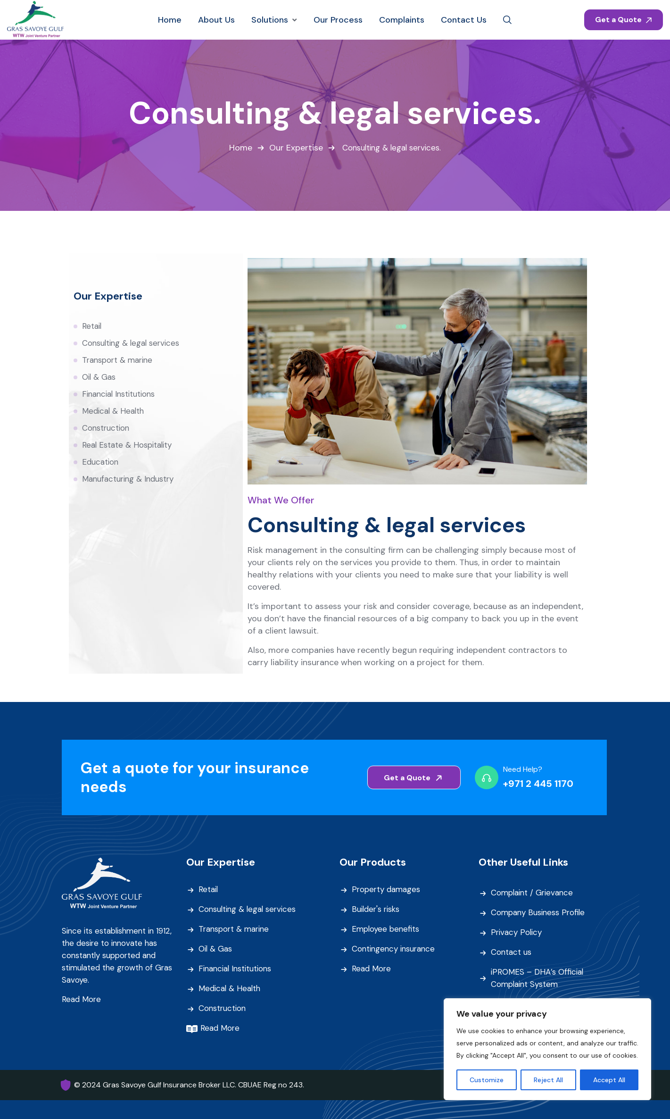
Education (100, 462)
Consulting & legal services (132, 343)
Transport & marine (119, 360)
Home (239, 148)
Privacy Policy (517, 933)
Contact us (511, 953)
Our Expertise (295, 148)
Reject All (548, 1080)
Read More (81, 1000)
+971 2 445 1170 (538, 784)
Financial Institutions (119, 394)
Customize (487, 1080)
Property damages (387, 890)
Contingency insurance (395, 949)
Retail (92, 326)
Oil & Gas (99, 377)
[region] (547, 1049)
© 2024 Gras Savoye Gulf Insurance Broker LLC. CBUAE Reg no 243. (189, 1085)
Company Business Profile (539, 913)
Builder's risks (376, 910)
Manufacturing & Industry (129, 479)
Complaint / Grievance (533, 893)
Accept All (609, 1080)
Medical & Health (113, 411)
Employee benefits (387, 930)
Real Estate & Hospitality (127, 445)
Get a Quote (623, 20)
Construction (106, 428)
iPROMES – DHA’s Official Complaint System (537, 978)
